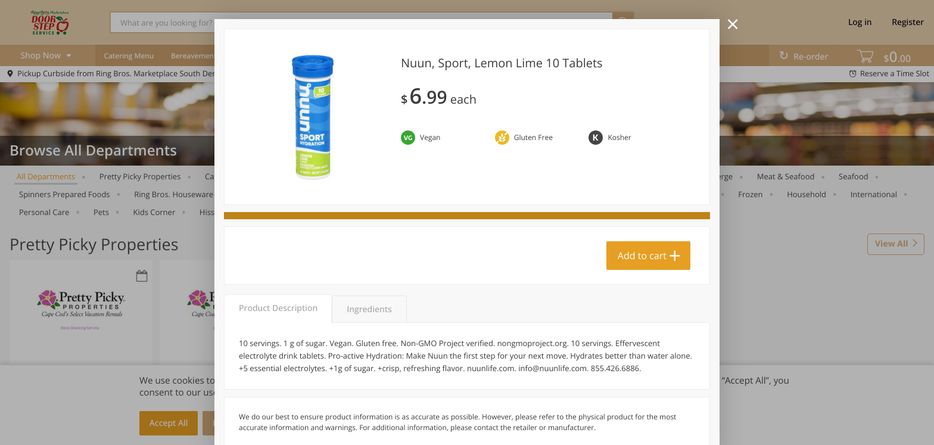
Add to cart (642, 255)
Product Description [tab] (278, 308)
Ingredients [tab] (369, 309)
